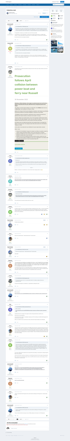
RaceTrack (19, 4)
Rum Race (29, 4)
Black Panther (12, 12)
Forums (8, 4)
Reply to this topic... (14, 428)
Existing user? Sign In (55, 1)
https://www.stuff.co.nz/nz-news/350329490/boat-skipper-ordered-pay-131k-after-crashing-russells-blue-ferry (31, 293)
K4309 (10, 339)
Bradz (25, 26)
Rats (10, 304)
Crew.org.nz (8, 1)
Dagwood (10, 260)
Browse (15, 4)
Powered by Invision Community (35, 439)
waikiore (10, 206)
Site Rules (33, 4)
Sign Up (62, 1)
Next (21, 20)
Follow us (16, 140)
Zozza (10, 233)
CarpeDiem (26, 158)
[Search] (57, 4)
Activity (11, 4)
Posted (18, 43)
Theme (35, 437)
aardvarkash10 (10, 24)
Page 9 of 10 (27, 20)
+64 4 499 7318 (18, 148)
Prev (9, 20)
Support (38, 4)
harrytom (10, 66)
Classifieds (24, 4)
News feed (21, 140)
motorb (10, 275)
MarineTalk (15, 13)
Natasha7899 (10, 43)
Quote (17, 39)
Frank (10, 155)
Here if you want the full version (19, 380)
